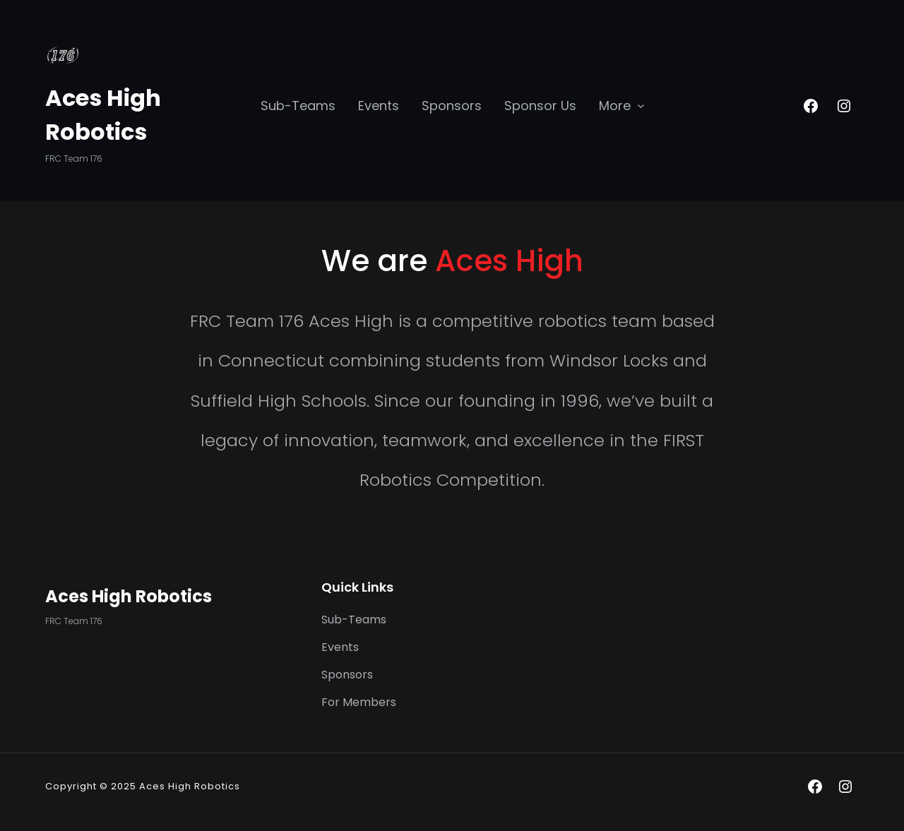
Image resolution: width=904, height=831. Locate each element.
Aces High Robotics (128, 596)
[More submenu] (641, 105)
